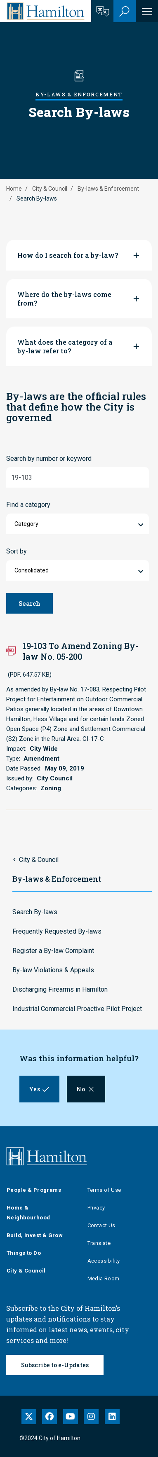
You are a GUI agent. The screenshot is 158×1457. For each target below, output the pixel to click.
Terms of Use (104, 1190)
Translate (99, 1243)
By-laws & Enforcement (108, 188)
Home (14, 188)
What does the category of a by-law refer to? (65, 346)
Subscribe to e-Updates (55, 1365)
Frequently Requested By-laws (56, 931)
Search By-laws (34, 912)
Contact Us (101, 1225)
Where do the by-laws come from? (64, 298)
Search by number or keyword (49, 458)
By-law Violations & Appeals (53, 970)
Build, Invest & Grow (35, 1235)
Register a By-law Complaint (53, 951)
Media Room (103, 1278)
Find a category (28, 505)
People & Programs (34, 1190)
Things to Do (24, 1253)
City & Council (49, 188)
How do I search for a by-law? (67, 255)
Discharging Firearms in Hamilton (60, 989)
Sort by (16, 551)
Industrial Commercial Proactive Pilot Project (77, 1009)
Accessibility (103, 1261)
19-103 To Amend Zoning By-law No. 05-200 (80, 651)
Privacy (96, 1208)
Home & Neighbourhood (28, 1213)
